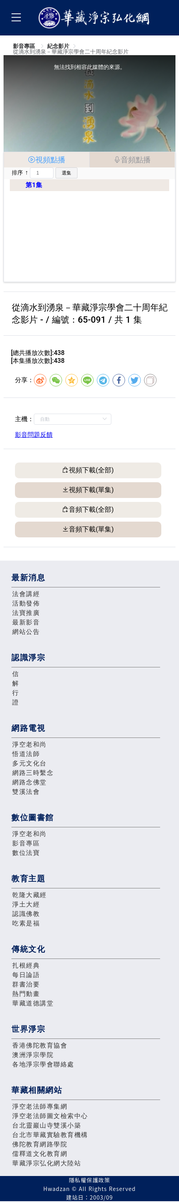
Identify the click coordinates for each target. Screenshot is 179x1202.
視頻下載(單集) (91, 490)
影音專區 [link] (25, 46)
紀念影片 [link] (58, 46)
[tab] (46, 159)
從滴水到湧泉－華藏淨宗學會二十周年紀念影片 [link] (71, 51)
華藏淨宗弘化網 (96, 18)
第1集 (34, 185)
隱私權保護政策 (89, 1180)
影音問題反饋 (34, 434)
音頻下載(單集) (91, 529)
